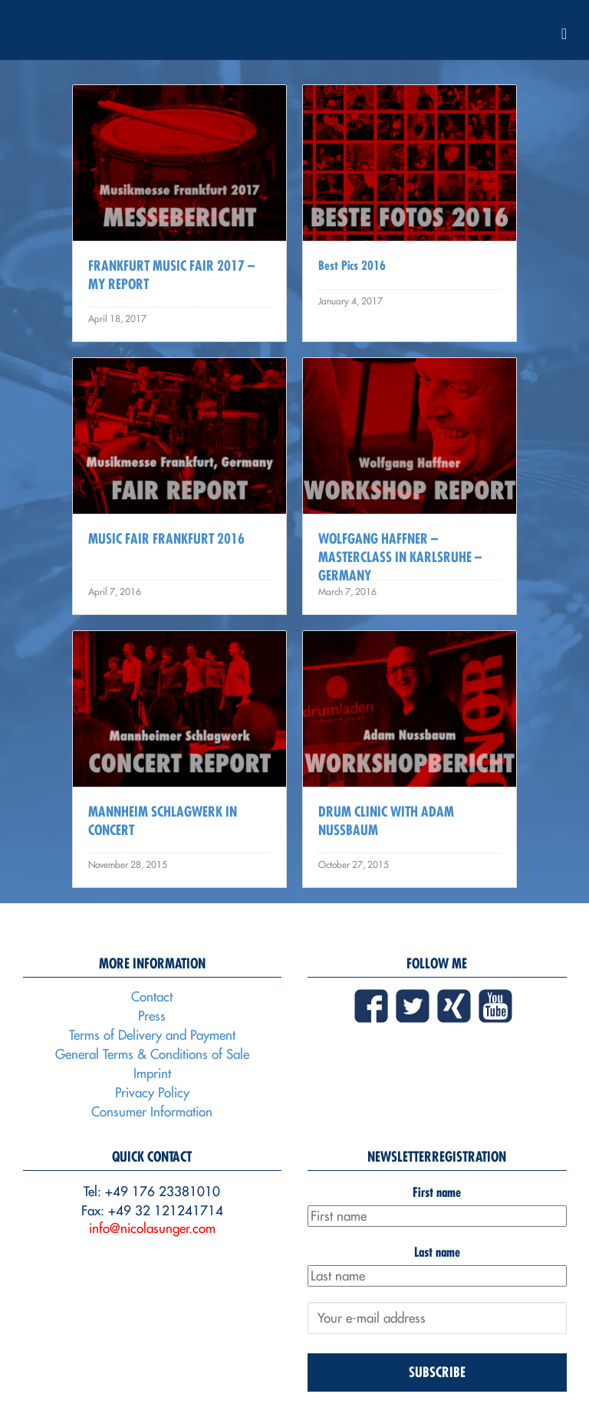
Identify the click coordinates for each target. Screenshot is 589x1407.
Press (152, 1016)
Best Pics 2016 (352, 265)
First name (437, 1192)
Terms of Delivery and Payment (152, 1035)
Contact (152, 996)
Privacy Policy (152, 1092)
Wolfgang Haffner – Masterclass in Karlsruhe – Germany (400, 557)
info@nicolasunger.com (152, 1228)
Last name (437, 1252)
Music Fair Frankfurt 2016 (166, 538)
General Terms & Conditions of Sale (152, 1054)
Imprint (152, 1073)
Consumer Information (151, 1111)
